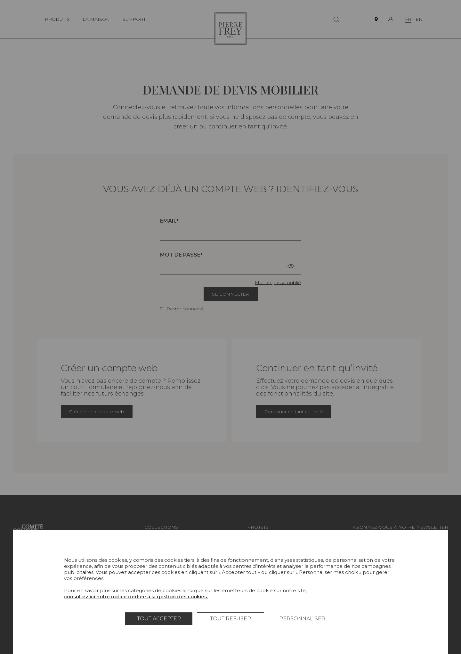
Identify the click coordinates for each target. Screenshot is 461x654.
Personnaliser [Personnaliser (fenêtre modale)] (302, 619)
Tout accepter (159, 619)
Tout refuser (230, 619)
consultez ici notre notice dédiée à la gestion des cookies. (136, 596)
